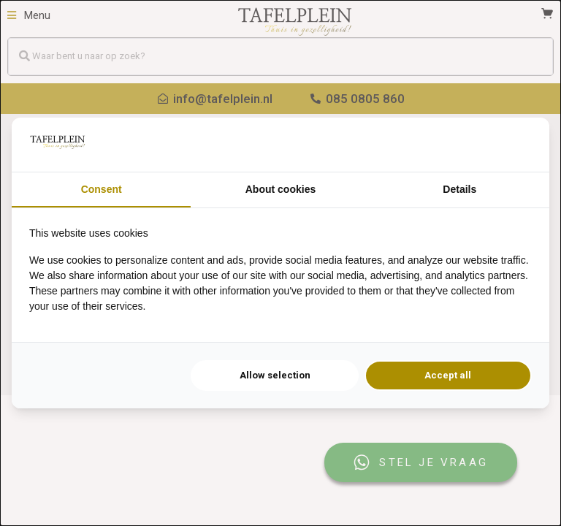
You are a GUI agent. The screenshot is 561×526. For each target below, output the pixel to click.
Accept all (447, 375)
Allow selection (275, 375)
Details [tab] (459, 189)
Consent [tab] (101, 189)
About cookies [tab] (280, 189)
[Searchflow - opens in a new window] (513, 145)
